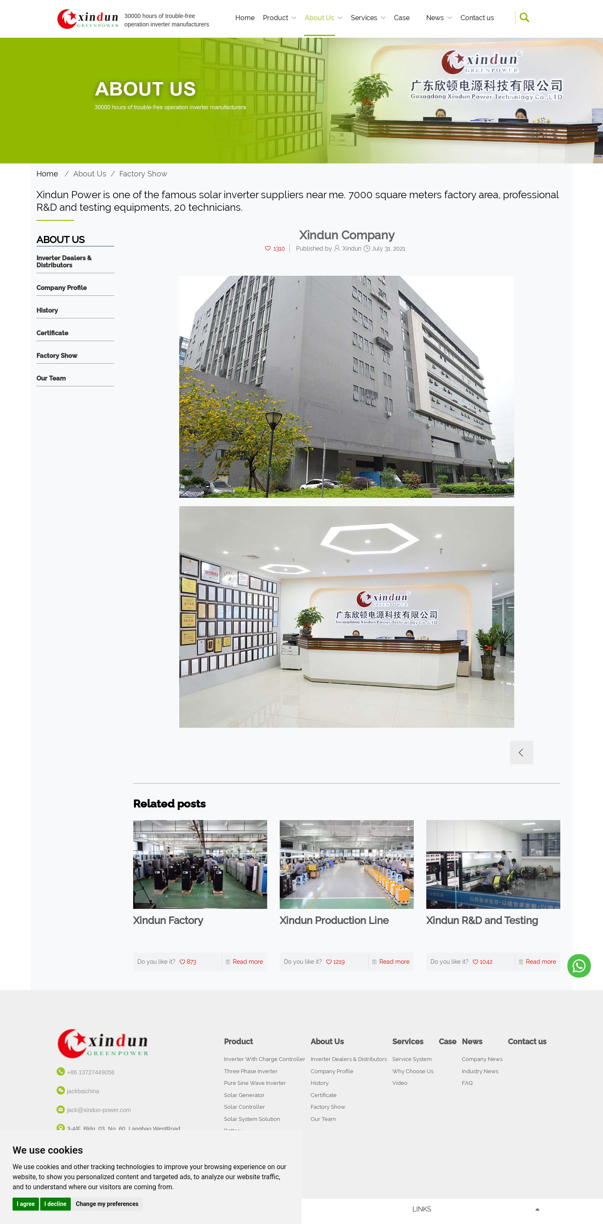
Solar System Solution (252, 1119)
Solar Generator (244, 1095)
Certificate (52, 333)
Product (275, 18)
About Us (319, 18)
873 (191, 961)
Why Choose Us (412, 1071)
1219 (339, 961)
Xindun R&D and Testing (482, 920)
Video (399, 1083)
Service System (412, 1059)
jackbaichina (83, 1091)
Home (245, 18)
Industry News (480, 1071)
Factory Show (143, 173)
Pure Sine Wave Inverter (255, 1083)
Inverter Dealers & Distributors (64, 262)
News (435, 18)
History (47, 310)
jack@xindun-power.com (99, 1110)
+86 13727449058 (90, 1072)
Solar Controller (244, 1107)
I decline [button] (55, 1204)
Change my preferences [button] (107, 1204)
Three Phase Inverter (251, 1071)
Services (364, 18)
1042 (486, 961)
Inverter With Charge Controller (264, 1059)
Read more (248, 961)
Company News (482, 1059)
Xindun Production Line (334, 920)
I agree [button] (26, 1204)
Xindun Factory (168, 920)
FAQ (467, 1083)
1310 (279, 248)
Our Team (51, 378)
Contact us (477, 18)
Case (402, 18)
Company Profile (61, 288)
